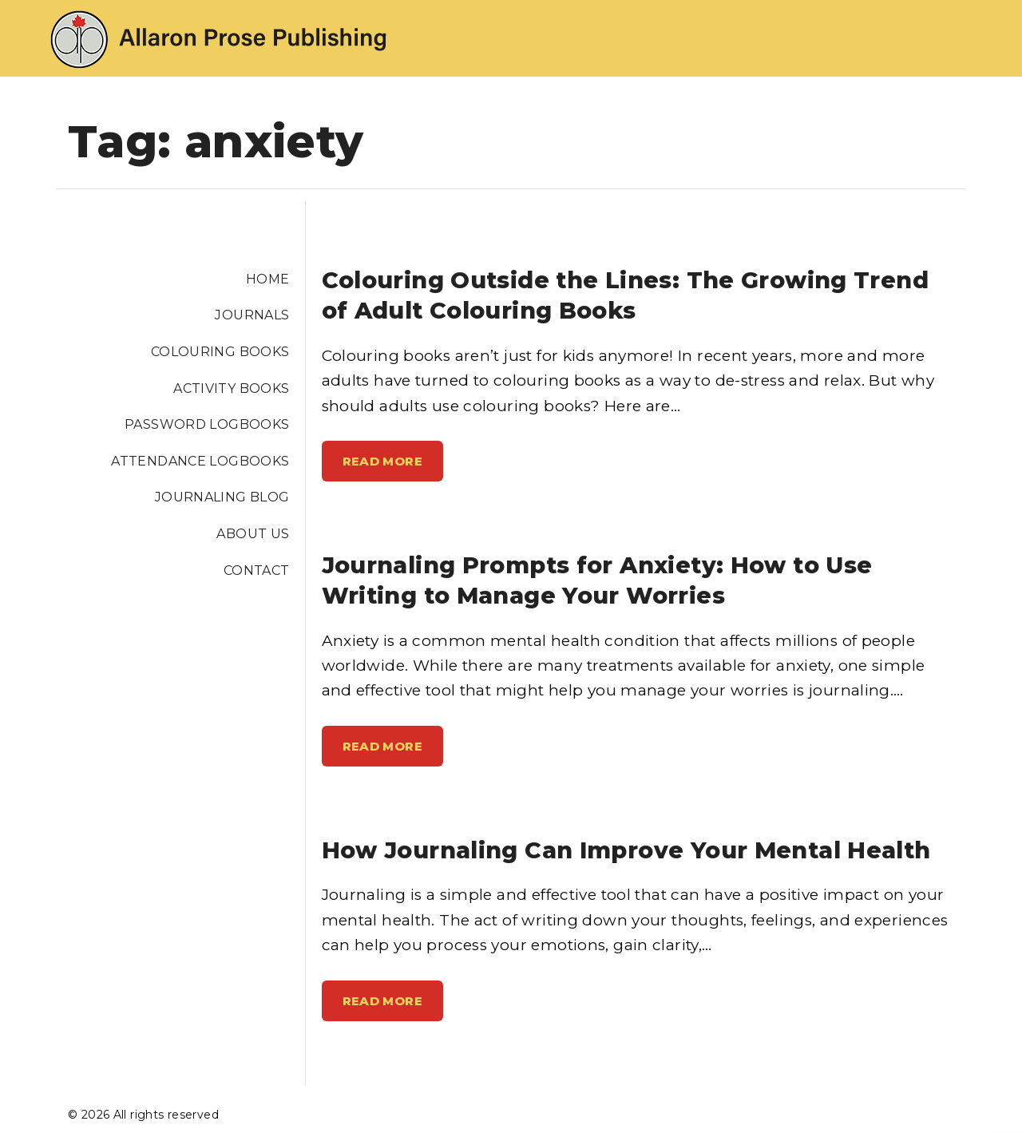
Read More (390, 467)
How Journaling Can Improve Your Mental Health (626, 850)
